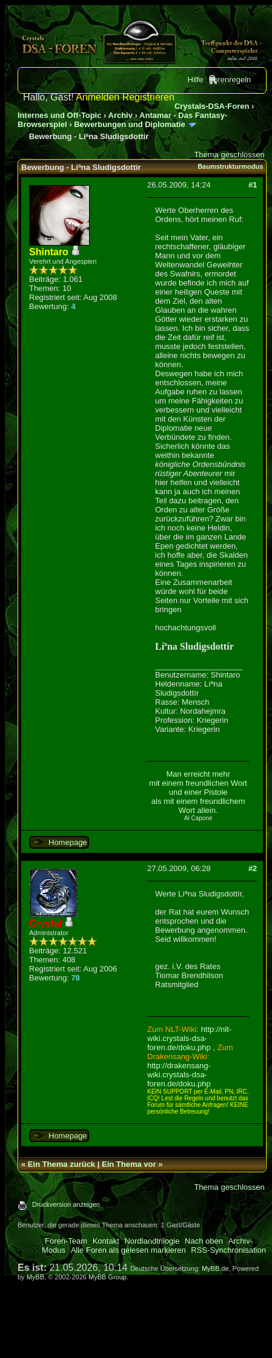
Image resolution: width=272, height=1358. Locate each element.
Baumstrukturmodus (230, 166)
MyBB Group (107, 1277)
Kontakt (106, 1240)
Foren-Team (66, 1240)
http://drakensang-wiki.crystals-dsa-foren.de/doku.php (179, 1074)
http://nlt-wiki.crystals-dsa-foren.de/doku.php (189, 1038)
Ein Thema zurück (61, 1164)
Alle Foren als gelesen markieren (128, 1250)
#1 (252, 184)
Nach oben (204, 1240)
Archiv (120, 115)
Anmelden (97, 97)
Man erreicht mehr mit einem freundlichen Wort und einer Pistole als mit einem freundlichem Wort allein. (198, 792)
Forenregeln (229, 79)
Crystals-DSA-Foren (212, 106)
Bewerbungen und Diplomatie (129, 124)
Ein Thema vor (129, 1164)
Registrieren (148, 97)
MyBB (35, 1277)
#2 (252, 868)
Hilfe (196, 79)
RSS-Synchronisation (228, 1250)
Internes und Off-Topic (59, 115)
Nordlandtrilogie (151, 1240)
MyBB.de (215, 1268)
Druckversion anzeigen (66, 1204)
